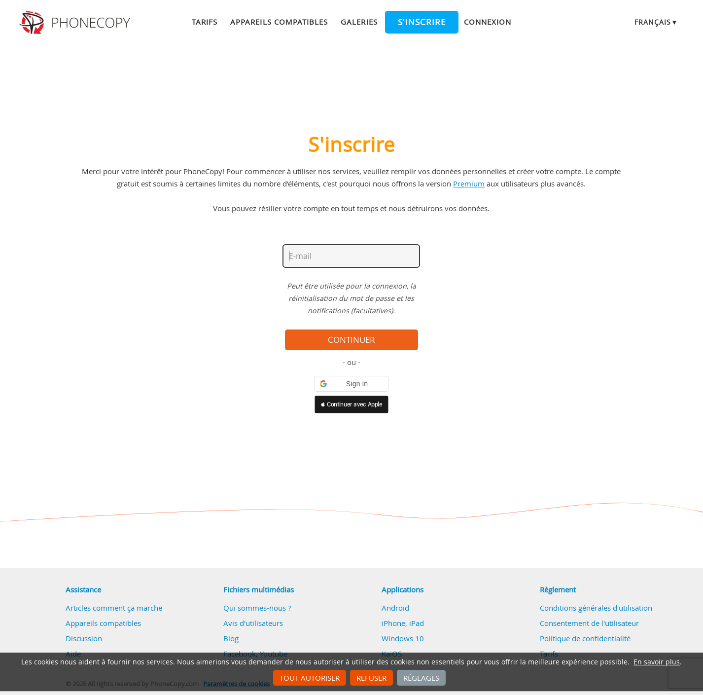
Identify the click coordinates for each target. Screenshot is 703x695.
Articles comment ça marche (114, 608)
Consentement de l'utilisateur (589, 623)
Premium (469, 183)
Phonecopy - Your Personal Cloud (76, 22)
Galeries (359, 22)
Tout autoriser (310, 678)
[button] (351, 384)
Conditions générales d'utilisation (596, 608)
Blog (231, 638)
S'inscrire (422, 22)
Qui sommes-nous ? (257, 608)
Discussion (84, 638)
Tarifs (204, 22)
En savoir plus (656, 662)
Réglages (421, 678)
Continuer (351, 339)
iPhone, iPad (403, 623)
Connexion (487, 22)
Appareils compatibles (279, 22)
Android (395, 608)
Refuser (371, 678)
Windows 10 (403, 638)
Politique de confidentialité (585, 638)
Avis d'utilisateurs (253, 623)
